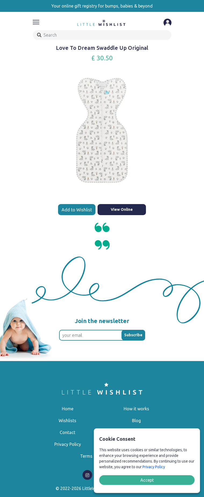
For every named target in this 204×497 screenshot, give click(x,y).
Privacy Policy (67, 444)
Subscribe (133, 335)
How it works (136, 408)
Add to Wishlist (77, 209)
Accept (147, 480)
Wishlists (67, 420)
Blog (136, 420)
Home (67, 408)
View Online (122, 209)
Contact (67, 432)
